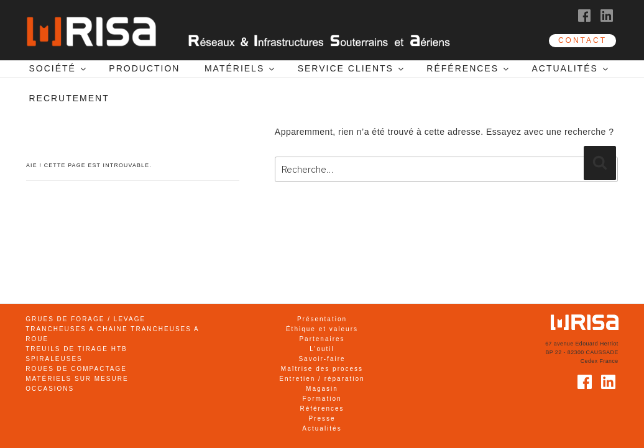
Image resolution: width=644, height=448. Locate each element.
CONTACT (582, 40)
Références (322, 408)
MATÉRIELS (240, 68)
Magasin (322, 388)
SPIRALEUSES (53, 358)
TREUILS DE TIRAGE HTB (76, 348)
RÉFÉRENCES (468, 68)
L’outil (322, 348)
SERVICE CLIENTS (351, 68)
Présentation (322, 319)
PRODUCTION (144, 68)
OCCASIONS (49, 388)
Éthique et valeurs (322, 329)
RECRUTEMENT (69, 98)
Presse (321, 418)
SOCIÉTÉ (58, 68)
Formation (321, 398)
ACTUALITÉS (570, 68)
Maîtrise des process (322, 368)
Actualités (321, 428)
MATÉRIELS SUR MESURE (76, 378)
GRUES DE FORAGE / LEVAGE (85, 319)
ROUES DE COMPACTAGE (76, 368)
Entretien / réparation (321, 378)
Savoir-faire (321, 358)
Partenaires (321, 339)
